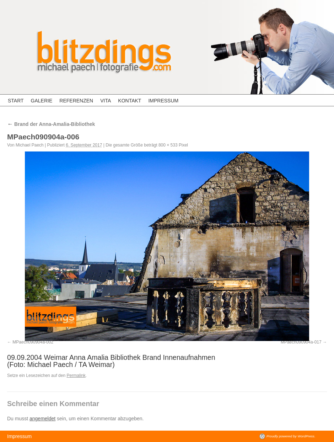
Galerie (42, 100)
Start (16, 100)
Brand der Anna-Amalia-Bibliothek (51, 124)
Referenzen (76, 100)
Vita (105, 100)
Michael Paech (30, 145)
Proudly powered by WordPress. (291, 436)
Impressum (163, 100)
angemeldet (42, 418)
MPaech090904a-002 (32, 342)
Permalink (75, 375)
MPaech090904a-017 (301, 342)
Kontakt (129, 100)
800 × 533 (168, 145)
